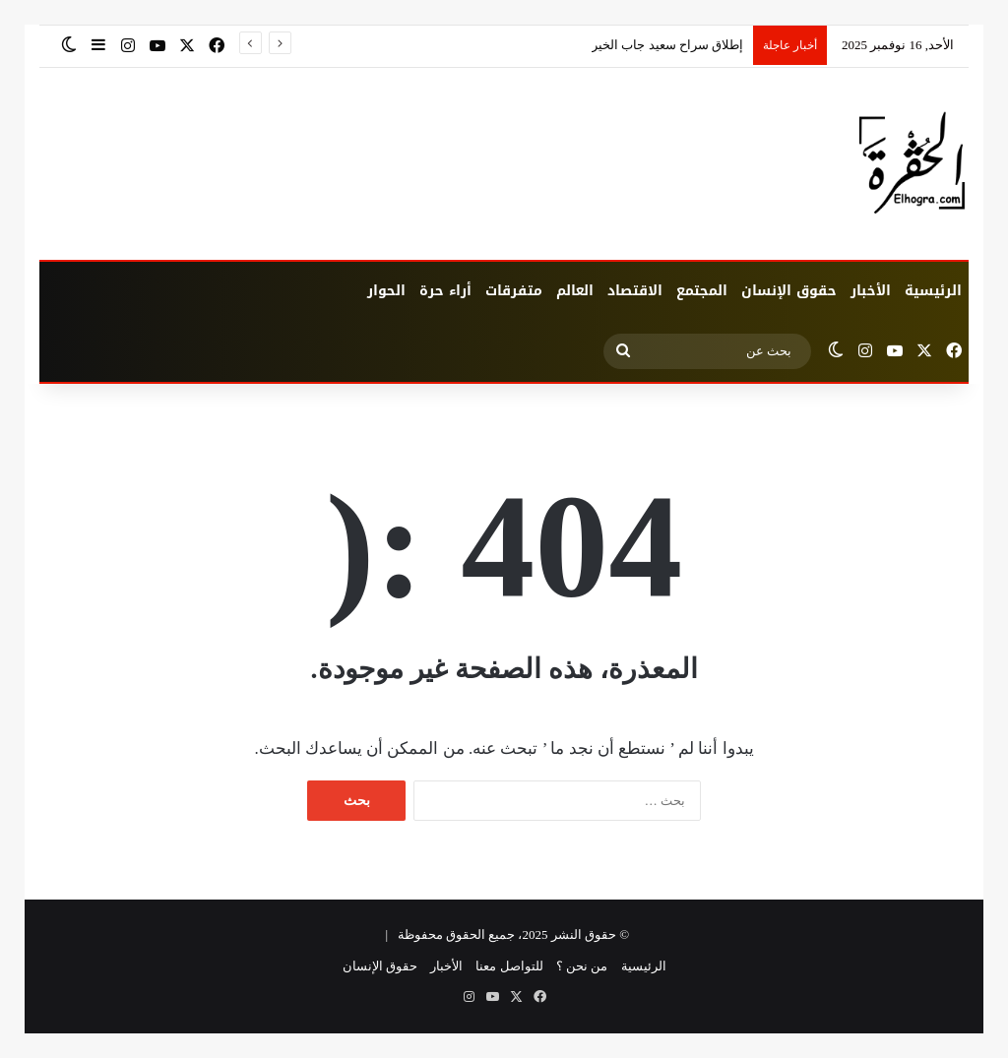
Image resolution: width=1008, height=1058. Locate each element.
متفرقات (513, 291)
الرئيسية (933, 291)
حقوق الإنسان (789, 291)
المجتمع (701, 291)
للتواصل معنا (508, 966)
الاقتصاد (634, 291)
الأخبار (870, 291)
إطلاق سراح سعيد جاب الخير (667, 44)
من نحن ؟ (582, 966)
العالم (575, 291)
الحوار (386, 291)
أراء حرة (445, 291)
